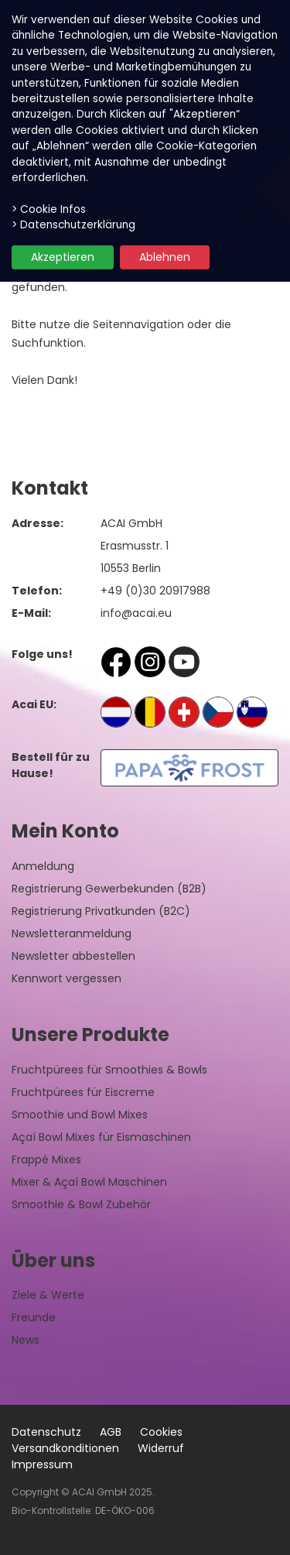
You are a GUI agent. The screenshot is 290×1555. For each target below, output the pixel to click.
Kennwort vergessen (66, 978)
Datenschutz (46, 1432)
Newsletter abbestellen (73, 956)
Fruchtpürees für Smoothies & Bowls (109, 1069)
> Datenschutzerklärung (73, 224)
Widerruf (161, 1448)
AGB (110, 1432)
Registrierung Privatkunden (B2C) (101, 911)
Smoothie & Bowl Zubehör (81, 1204)
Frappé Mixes (46, 1159)
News (25, 1340)
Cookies (161, 1432)
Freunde (34, 1317)
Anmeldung (43, 866)
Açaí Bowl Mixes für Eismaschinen (101, 1137)
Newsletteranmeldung (71, 933)
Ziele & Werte (48, 1295)
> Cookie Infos (49, 209)
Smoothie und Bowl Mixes (80, 1114)
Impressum (42, 1464)
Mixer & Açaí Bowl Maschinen (89, 1182)
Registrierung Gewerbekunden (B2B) (109, 888)
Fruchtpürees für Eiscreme (83, 1092)
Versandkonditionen (65, 1448)
